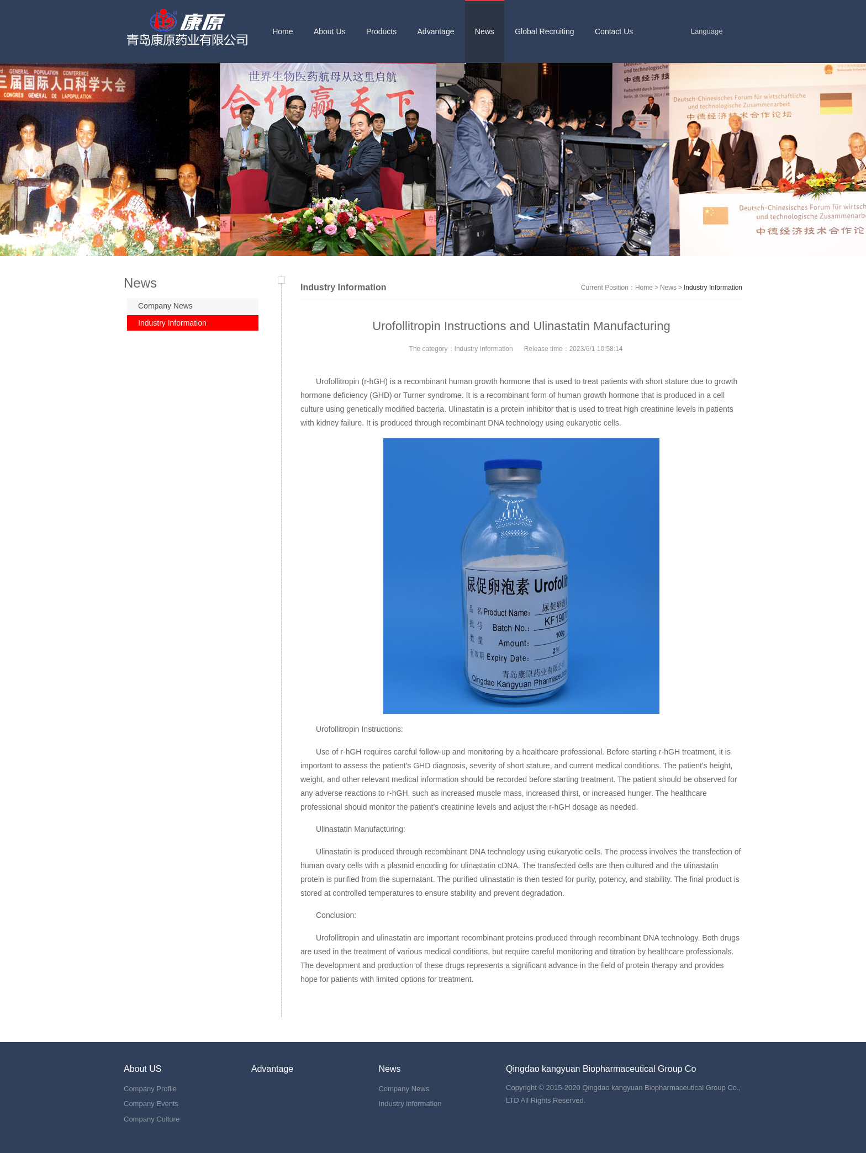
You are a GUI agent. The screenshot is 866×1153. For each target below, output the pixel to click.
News (668, 287)
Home (644, 287)
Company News (165, 305)
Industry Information (172, 322)
